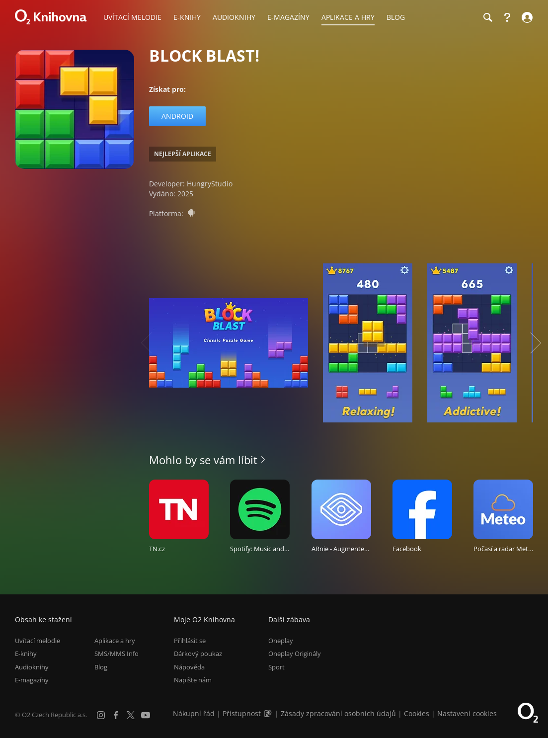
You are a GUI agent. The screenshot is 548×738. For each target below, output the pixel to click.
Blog (100, 666)
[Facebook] (115, 715)
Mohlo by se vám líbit (203, 459)
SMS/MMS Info (116, 653)
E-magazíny (32, 679)
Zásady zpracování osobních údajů (338, 713)
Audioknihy (32, 666)
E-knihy (26, 653)
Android (177, 116)
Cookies (416, 713)
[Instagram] (100, 715)
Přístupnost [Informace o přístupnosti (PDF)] (242, 713)
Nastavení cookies (467, 713)
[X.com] (130, 715)
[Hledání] (487, 17)
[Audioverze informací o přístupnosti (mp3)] (269, 713)
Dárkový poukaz (198, 653)
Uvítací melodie (37, 640)
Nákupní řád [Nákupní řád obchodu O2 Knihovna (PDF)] (194, 713)
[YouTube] (145, 715)
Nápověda (189, 666)
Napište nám (193, 679)
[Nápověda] (507, 17)
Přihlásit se (190, 640)
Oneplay (280, 640)
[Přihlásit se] (526, 17)
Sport (276, 666)
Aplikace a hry (114, 640)
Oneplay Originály (294, 653)
